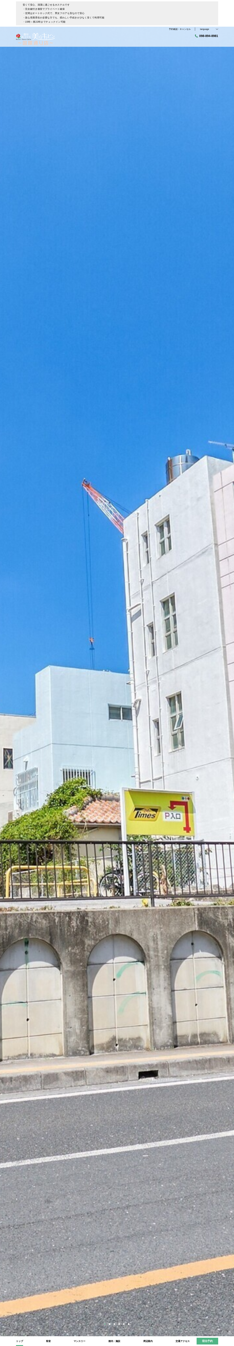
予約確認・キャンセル (180, 29)
